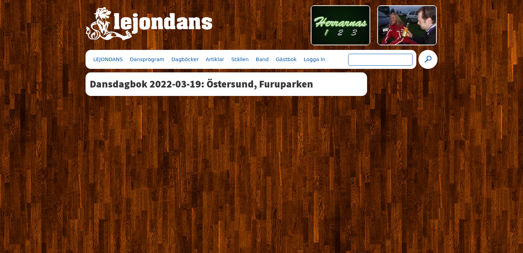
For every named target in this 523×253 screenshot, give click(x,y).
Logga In (315, 59)
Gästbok (286, 59)
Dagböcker (185, 59)
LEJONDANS (108, 59)
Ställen (240, 59)
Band (262, 59)
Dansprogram (147, 59)
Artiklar (215, 59)
